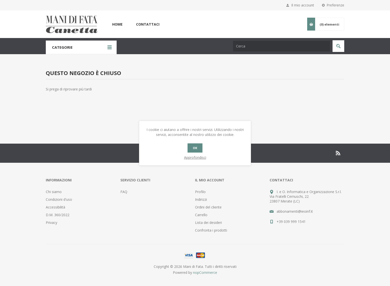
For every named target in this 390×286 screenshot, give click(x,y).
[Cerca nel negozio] (281, 46)
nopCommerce (205, 272)
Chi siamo (54, 191)
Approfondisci (195, 157)
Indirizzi (201, 199)
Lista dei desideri (208, 222)
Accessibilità (55, 207)
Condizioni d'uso (59, 199)
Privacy (51, 222)
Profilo (200, 191)
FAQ (123, 191)
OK (195, 148)
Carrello (201, 214)
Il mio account (302, 5)
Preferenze (335, 5)
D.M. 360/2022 (57, 214)
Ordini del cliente (208, 207)
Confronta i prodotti (211, 230)
